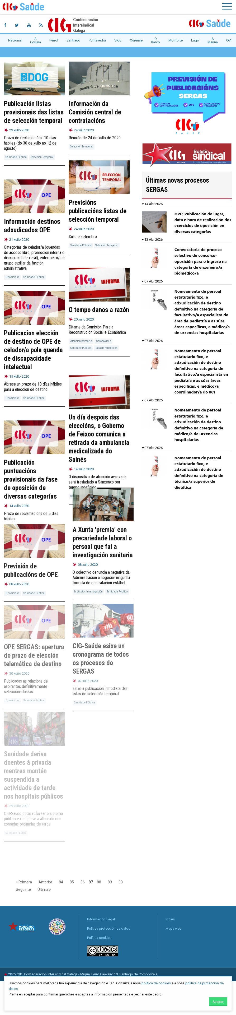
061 (229, 40)
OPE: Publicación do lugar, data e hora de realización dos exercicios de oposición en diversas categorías (202, 223)
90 (121, 882)
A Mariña (212, 40)
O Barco (155, 40)
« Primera (24, 882)
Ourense (136, 40)
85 (72, 882)
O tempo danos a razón (99, 309)
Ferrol (53, 40)
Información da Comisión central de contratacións (95, 112)
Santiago (73, 40)
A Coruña (35, 40)
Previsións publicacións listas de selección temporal (97, 211)
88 (99, 882)
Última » (44, 889)
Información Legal (101, 919)
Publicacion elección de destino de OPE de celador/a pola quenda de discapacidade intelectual (33, 349)
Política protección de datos (108, 928)
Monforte (175, 40)
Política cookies (99, 938)
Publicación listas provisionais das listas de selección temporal (34, 112)
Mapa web (174, 928)
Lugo (195, 40)
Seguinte (23, 889)
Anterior (45, 882)
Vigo (117, 40)
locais (170, 919)
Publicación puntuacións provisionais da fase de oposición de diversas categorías (31, 476)
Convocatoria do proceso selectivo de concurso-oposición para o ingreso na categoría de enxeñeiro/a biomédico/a (200, 262)
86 (83, 882)
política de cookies (156, 983)
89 (110, 882)
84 (61, 882)
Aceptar (218, 1002)
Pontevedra (97, 40)
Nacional (15, 40)
